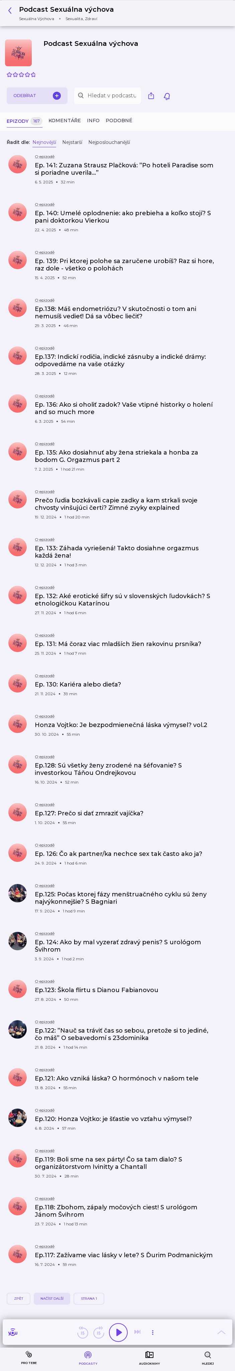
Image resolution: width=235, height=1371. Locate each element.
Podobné (119, 120)
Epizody (24, 121)
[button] (63, 13)
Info (93, 120)
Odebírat (37, 96)
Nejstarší (72, 142)
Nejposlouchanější (109, 142)
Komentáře (64, 120)
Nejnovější (44, 142)
